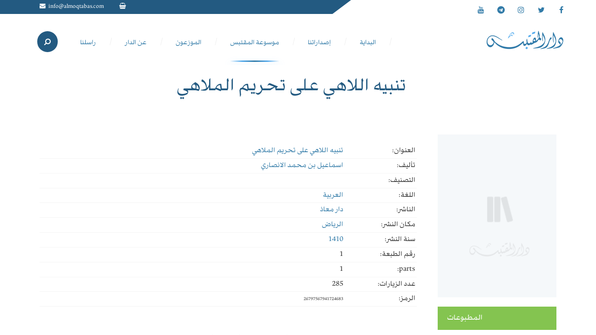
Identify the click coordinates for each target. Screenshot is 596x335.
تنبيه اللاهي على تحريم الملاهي (297, 151)
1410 (335, 239)
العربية (333, 195)
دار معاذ (331, 210)
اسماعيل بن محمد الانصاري (302, 166)
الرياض (332, 225)
